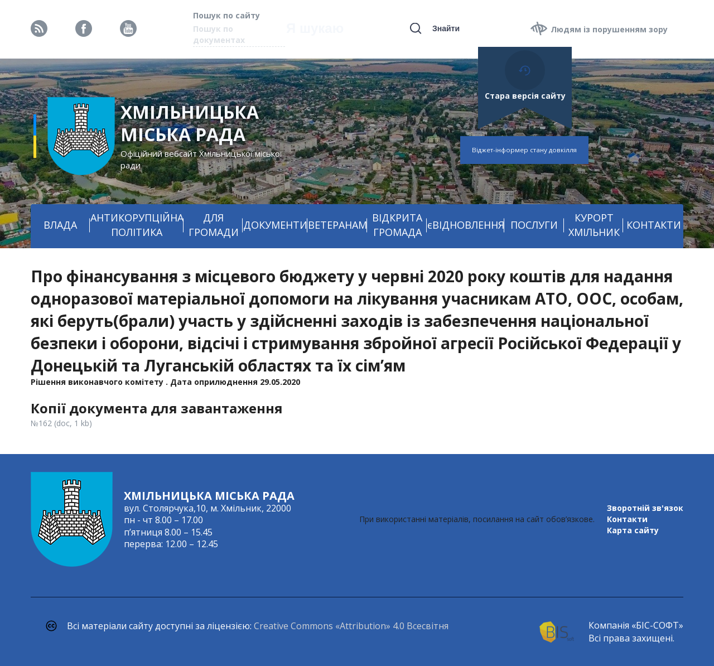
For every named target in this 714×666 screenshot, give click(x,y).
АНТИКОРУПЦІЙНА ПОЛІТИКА (137, 225)
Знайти (446, 28)
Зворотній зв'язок (645, 508)
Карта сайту (633, 530)
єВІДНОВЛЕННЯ (465, 224)
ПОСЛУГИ (534, 224)
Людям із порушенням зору (609, 29)
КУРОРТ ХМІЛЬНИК (594, 225)
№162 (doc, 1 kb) (61, 423)
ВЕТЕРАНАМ (337, 224)
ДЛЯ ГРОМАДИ (214, 225)
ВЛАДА (60, 224)
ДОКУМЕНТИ (275, 224)
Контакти (627, 519)
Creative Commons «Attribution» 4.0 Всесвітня (351, 626)
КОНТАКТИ (653, 224)
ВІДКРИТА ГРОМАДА (397, 225)
